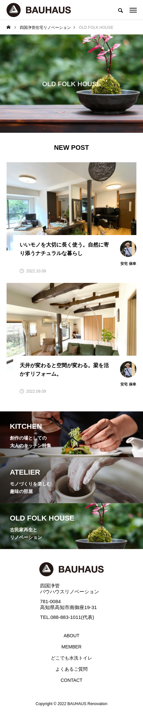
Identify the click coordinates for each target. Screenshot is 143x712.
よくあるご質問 (71, 669)
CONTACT (72, 680)
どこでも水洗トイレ (71, 658)
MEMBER (71, 646)
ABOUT (71, 635)
